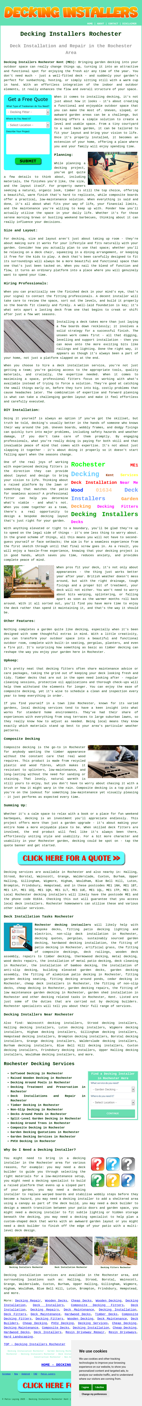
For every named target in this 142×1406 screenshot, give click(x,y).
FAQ (35, 1374)
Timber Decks (106, 1314)
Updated (25, 1374)
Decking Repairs (45, 1309)
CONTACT (113, 23)
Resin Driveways (122, 1332)
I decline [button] (99, 1387)
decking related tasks (60, 997)
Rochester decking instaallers (63, 925)
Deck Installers (48, 1305)
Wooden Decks (56, 1300)
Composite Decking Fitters (97, 1305)
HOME (90, 23)
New (16, 1374)
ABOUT (100, 23)
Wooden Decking (108, 1300)
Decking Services (93, 1323)
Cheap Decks (81, 1300)
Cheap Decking (35, 1323)
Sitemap (6, 1374)
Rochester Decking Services (39, 1063)
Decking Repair (28, 1300)
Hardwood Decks (78, 1314)
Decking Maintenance (21, 1327)
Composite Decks (55, 1327)
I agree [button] (85, 1387)
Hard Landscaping (18, 1336)
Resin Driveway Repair (85, 1332)
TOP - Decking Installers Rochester (34, 1344)
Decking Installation (117, 1309)
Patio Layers (48, 1374)
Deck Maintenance (79, 1309)
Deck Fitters (15, 1314)
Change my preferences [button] (94, 1394)
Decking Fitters (49, 1318)
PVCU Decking (62, 1323)
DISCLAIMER (129, 23)
